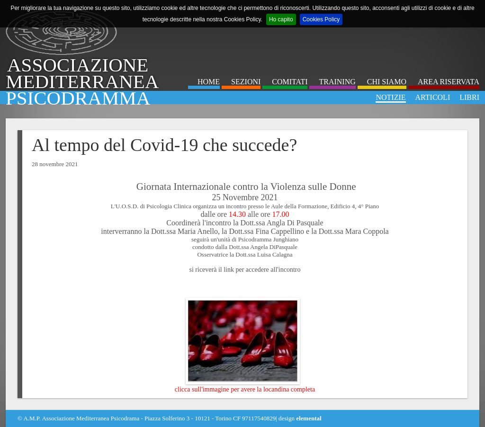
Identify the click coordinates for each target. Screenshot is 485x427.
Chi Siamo (386, 82)
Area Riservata (448, 82)
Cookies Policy (321, 19)
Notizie (390, 97)
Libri (469, 97)
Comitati (289, 82)
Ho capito (281, 19)
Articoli (432, 97)
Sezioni (245, 82)
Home (209, 82)
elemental (308, 418)
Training (337, 82)
